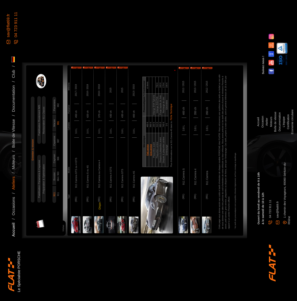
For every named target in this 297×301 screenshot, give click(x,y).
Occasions (13, 206)
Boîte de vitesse (275, 122)
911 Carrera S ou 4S (87, 176)
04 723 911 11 (15, 25)
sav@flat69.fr (8, 26)
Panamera (54, 105)
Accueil (13, 230)
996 (58, 159)
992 (58, 105)
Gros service (150, 150)
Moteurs (13, 162)
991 (58, 123)
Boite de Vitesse (13, 133)
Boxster (54, 176)
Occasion (262, 122)
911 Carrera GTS (122, 178)
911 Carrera (207, 178)
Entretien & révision (32, 150)
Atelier (266, 122)
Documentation (13, 98)
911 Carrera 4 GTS (110, 177)
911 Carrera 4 (195, 177)
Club (13, 74)
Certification (288, 121)
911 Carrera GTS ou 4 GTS (76, 173)
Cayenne (54, 141)
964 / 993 (58, 176)
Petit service (147, 150)
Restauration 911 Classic (43, 120)
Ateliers (13, 183)
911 (54, 194)
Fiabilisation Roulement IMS (39, 120)
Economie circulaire (292, 121)
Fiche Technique (171, 112)
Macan (54, 123)
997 (58, 141)
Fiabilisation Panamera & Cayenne (39, 179)
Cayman (54, 158)
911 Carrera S (183, 176)
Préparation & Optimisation (43, 178)
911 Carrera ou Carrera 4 (99, 174)
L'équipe (283, 121)
